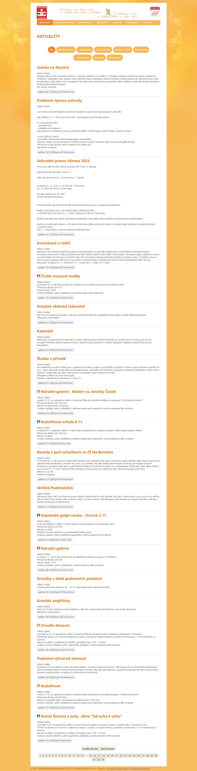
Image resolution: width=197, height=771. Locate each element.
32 (98, 759)
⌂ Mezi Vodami (82, 57)
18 (103, 755)
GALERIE (117, 22)
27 (143, 755)
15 (90, 755)
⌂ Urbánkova (84, 49)
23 (125, 755)
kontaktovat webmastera (139, 768)
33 (103, 759)
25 (134, 755)
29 (152, 755)
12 (78, 755)
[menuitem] (45, 22)
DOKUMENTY (132, 22)
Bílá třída (99, 57)
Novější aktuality (90, 748)
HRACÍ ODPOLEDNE (64, 22)
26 (138, 755)
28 (147, 755)
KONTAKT (148, 22)
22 (121, 755)
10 (69, 755)
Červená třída (103, 49)
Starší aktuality (107, 748)
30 (156, 755)
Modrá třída (141, 49)
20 (112, 755)
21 (116, 755)
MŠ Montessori (65, 49)
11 (73, 755)
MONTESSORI (85, 22)
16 (94, 755)
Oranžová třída (122, 49)
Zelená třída (115, 57)
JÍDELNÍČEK (102, 22)
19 (108, 755)
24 (130, 755)
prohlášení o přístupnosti (117, 768)
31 (94, 759)
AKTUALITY (44, 22)
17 (99, 755)
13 (82, 755)
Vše (51, 49)
